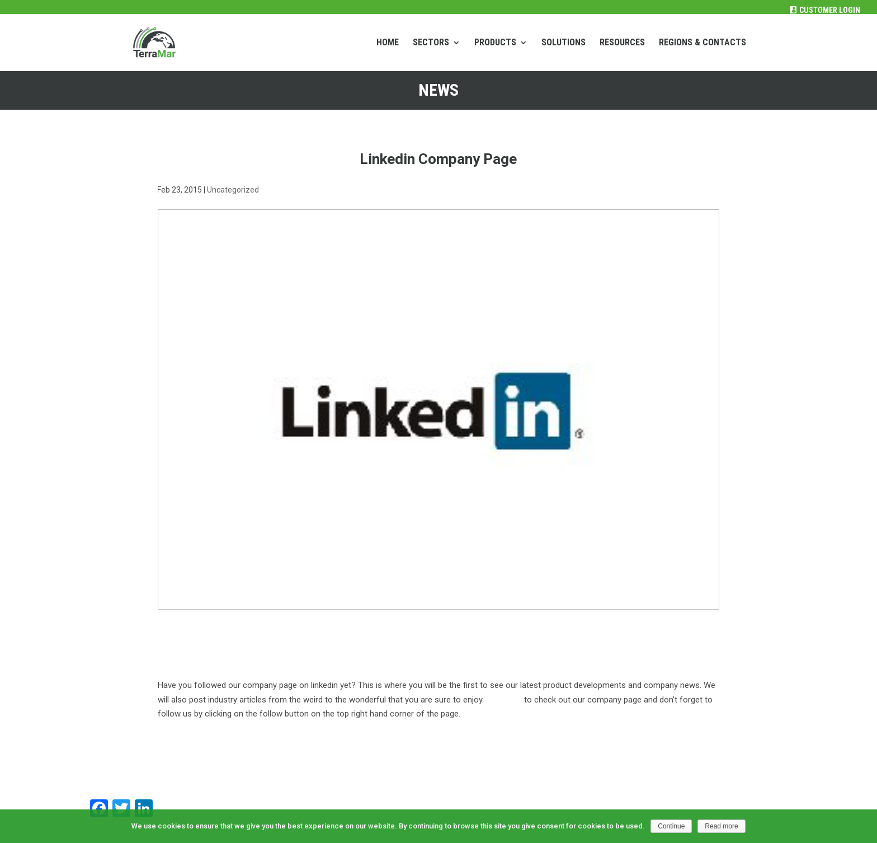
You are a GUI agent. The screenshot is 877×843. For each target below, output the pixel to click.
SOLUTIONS (563, 43)
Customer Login (829, 10)
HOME (387, 43)
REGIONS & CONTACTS (702, 43)
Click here (504, 700)
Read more (721, 826)
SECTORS (431, 43)
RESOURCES (622, 43)
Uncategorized (233, 189)
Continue (671, 826)
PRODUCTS (495, 43)
